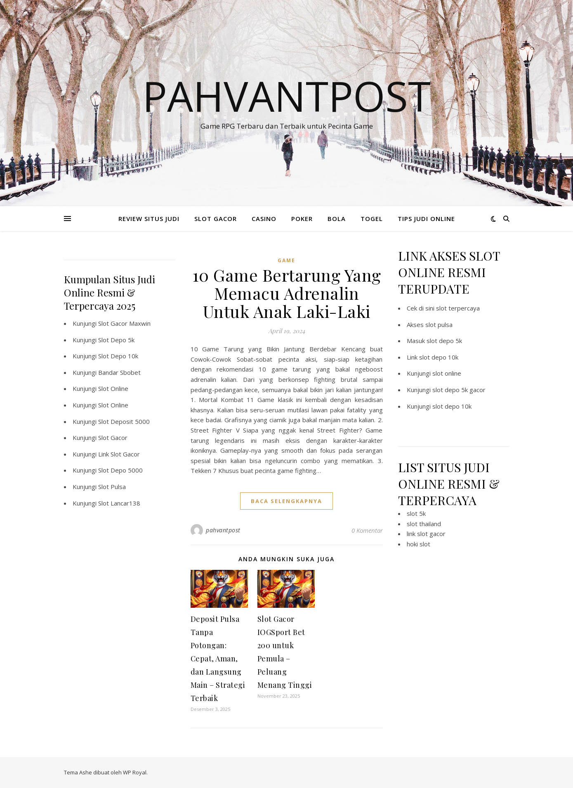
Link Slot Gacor (119, 454)
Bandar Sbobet (119, 372)
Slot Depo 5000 (120, 470)
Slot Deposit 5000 (124, 421)
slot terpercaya (458, 308)
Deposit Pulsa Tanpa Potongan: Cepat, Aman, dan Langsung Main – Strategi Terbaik (218, 658)
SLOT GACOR (215, 218)
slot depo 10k (438, 357)
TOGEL (372, 218)
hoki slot (418, 544)
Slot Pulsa (112, 486)
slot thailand (424, 524)
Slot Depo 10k (118, 356)
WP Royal (134, 772)
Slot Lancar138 (119, 503)
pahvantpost (223, 530)
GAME (286, 260)
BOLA (337, 218)
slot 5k (416, 513)
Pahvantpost (286, 95)
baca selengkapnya (286, 501)
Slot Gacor (112, 437)
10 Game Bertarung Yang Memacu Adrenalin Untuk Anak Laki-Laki (286, 293)
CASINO (264, 218)
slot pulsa (439, 324)
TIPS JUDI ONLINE (426, 218)
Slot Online (113, 388)
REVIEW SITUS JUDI (148, 218)
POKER (302, 218)
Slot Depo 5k (116, 340)
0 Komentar (367, 530)
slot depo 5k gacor (459, 390)
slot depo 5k (444, 340)
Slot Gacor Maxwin (124, 323)
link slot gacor (426, 533)
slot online (446, 373)
